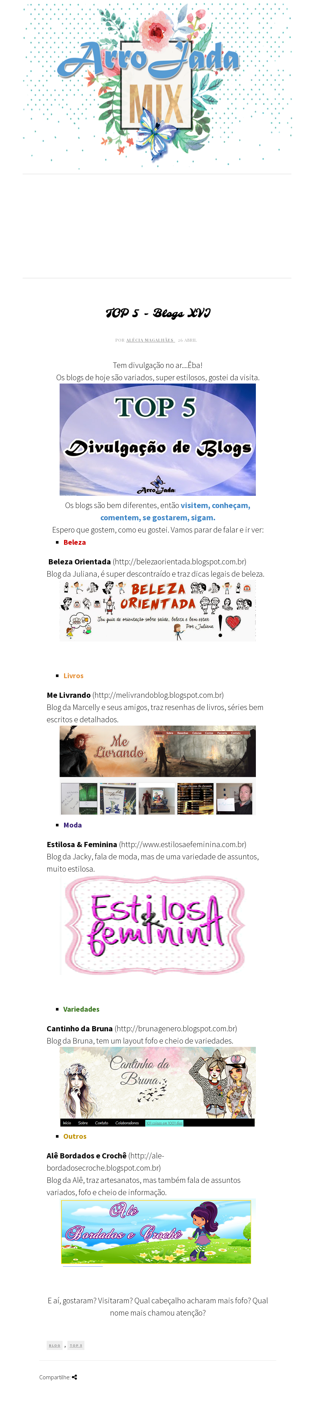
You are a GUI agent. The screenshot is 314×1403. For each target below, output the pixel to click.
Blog (54, 1345)
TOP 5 (76, 1345)
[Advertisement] (157, 226)
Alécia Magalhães (150, 340)
